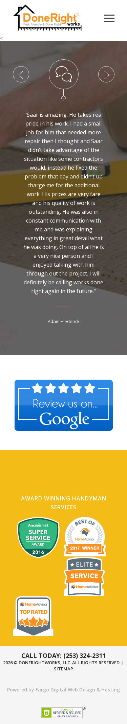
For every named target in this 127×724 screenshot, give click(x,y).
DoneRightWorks (39, 663)
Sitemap (63, 669)
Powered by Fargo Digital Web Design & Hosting (63, 689)
